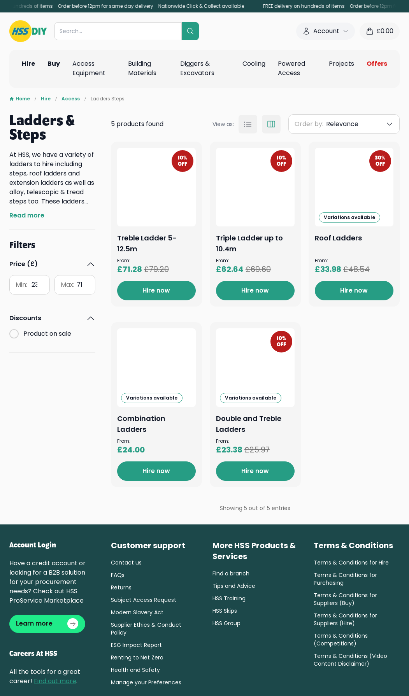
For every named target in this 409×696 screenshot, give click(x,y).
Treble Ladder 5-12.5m (254, 153)
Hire (46, 99)
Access (70, 99)
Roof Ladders (238, 380)
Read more (26, 215)
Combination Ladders (253, 499)
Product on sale (47, 333)
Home (19, 99)
